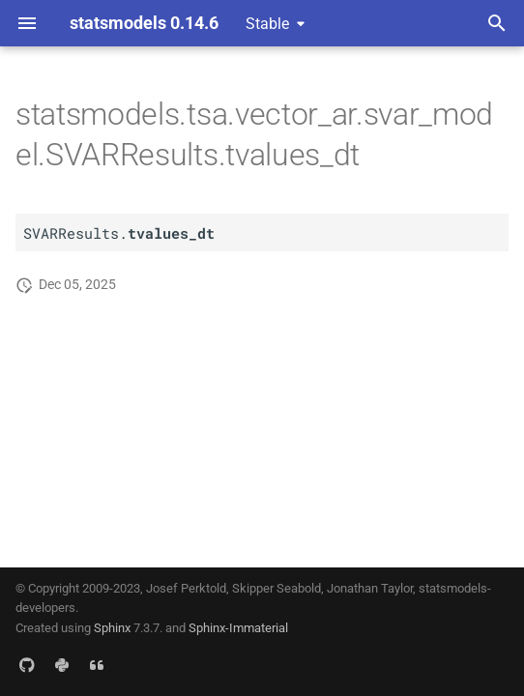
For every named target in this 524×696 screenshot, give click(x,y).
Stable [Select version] (267, 23)
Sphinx (112, 628)
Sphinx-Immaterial (238, 628)
